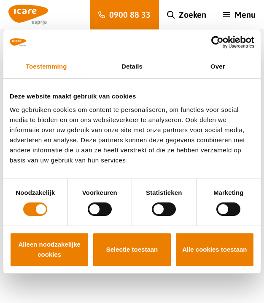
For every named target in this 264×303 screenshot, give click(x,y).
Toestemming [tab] (46, 66)
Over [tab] (217, 66)
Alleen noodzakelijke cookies (49, 249)
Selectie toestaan (132, 249)
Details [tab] (132, 66)
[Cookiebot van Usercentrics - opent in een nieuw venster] (217, 42)
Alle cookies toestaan (214, 249)
